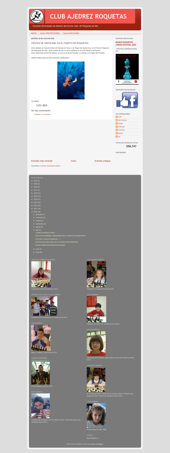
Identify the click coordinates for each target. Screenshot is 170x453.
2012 (36, 205)
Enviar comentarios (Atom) (50, 166)
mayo (38, 252)
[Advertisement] (70, 139)
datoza (120, 133)
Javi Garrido (122, 120)
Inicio (73, 161)
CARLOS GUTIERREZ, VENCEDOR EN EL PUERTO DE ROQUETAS (60, 236)
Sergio (120, 123)
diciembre (39, 214)
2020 (36, 184)
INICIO (34, 33)
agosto (38, 227)
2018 (36, 187)
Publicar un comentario (42, 114)
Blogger (100, 444)
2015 (36, 196)
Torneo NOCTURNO (71, 33)
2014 (36, 199)
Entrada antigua (102, 161)
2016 (36, 193)
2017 (36, 190)
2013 (36, 202)
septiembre (40, 224)
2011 (36, 208)
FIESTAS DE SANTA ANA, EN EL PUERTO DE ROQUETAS (56, 242)
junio (37, 249)
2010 (36, 212)
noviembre (40, 217)
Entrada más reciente (42, 161)
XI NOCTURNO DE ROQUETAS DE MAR (50, 245)
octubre (38, 221)
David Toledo (91, 438)
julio (37, 230)
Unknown (121, 127)
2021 (36, 181)
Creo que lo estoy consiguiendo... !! (47, 239)
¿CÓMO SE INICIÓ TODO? (45, 233)
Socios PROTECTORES (50, 33)
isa (119, 136)
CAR (119, 117)
